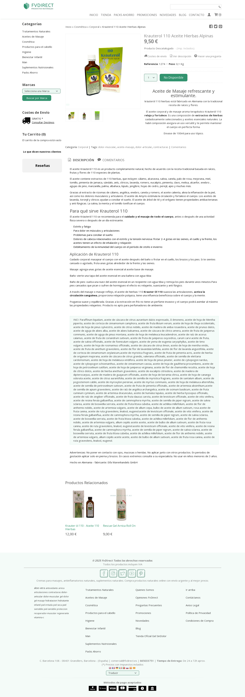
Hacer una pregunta (207, 56)
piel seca (57, 604)
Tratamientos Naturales (36, 31)
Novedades (142, 620)
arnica (61, 588)
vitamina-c (39, 617)
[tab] (80, 160)
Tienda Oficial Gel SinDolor (151, 636)
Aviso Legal (192, 605)
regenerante (63, 613)
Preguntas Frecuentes (149, 605)
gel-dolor (64, 596)
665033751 (147, 660)
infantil (37, 604)
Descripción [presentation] (80, 160)
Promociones (143, 613)
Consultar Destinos (43, 122)
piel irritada (47, 604)
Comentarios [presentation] (110, 160)
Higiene (26, 52)
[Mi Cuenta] (209, 15)
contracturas (160, 147)
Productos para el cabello (37, 46)
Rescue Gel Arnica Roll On (119, 526)
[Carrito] (217, 15)
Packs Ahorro (30, 72)
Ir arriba (190, 589)
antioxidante (52, 588)
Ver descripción (180, 56)
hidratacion (51, 600)
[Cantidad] (150, 77)
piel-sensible (50, 609)
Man (24, 62)
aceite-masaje (125, 147)
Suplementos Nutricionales (37, 67)
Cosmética (28, 41)
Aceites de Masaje (33, 36)
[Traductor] (122, 673)
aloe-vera (39, 588)
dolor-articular (143, 147)
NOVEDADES (168, 15)
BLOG (182, 15)
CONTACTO (196, 15)
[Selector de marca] (41, 91)
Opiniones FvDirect (147, 597)
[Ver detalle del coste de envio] (27, 121)
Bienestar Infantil (32, 57)
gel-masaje (39, 600)
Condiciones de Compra (199, 620)
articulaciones (41, 592)
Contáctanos (193, 597)
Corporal (83, 147)
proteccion (62, 609)
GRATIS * (37, 118)
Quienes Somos (145, 589)
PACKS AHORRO (124, 15)
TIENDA (106, 15)
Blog (138, 628)
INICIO (93, 15)
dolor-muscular (107, 147)
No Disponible (173, 77)
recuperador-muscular (45, 613)
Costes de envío (155, 56)
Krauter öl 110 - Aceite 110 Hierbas (82, 527)
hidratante (63, 600)
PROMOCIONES (147, 15)
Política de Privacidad (198, 613)
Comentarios (178, 147)
